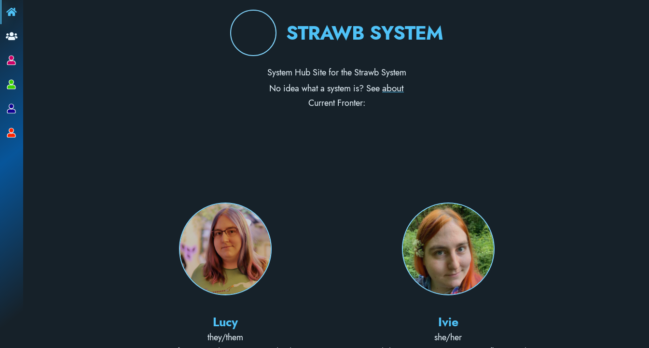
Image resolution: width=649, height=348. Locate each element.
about (393, 88)
